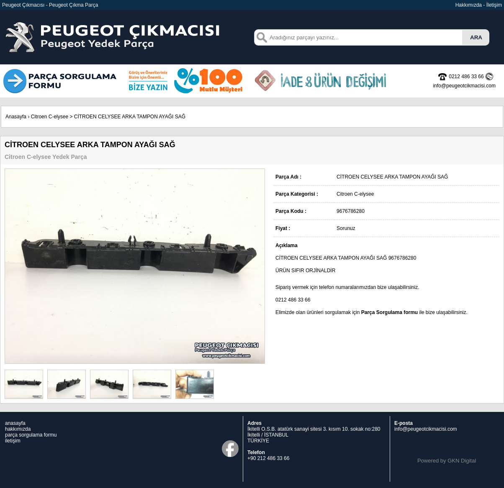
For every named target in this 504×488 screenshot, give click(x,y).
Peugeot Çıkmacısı (23, 5)
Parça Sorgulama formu (389, 312)
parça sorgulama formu (31, 435)
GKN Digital (461, 460)
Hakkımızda (468, 5)
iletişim (13, 441)
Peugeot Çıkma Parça (73, 5)
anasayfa (15, 423)
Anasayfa (15, 117)
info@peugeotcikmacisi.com (425, 429)
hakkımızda (18, 429)
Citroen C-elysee (49, 117)
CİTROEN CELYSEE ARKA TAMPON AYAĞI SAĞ (129, 117)
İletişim (494, 5)
